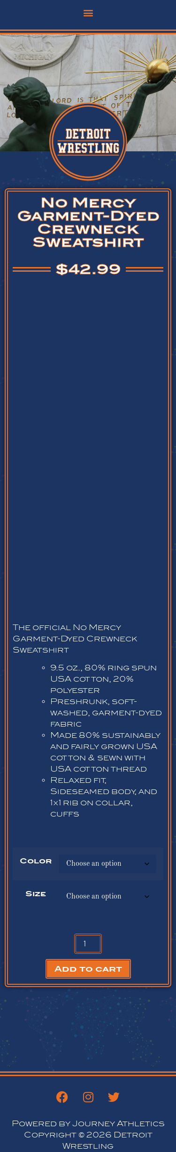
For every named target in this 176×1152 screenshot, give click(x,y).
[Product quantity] (87, 944)
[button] (88, 12)
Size (35, 894)
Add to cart (88, 969)
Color (36, 861)
